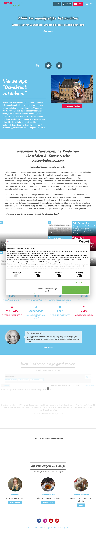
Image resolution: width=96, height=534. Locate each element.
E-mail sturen (15, 502)
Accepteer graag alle (75, 290)
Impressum (29, 527)
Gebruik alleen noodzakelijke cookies (47, 290)
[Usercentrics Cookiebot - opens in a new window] (80, 241)
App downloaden (72, 106)
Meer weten (48, 31)
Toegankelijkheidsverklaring (55, 527)
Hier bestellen (48, 502)
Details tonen (80, 283)
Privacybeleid (39, 527)
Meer (81, 505)
